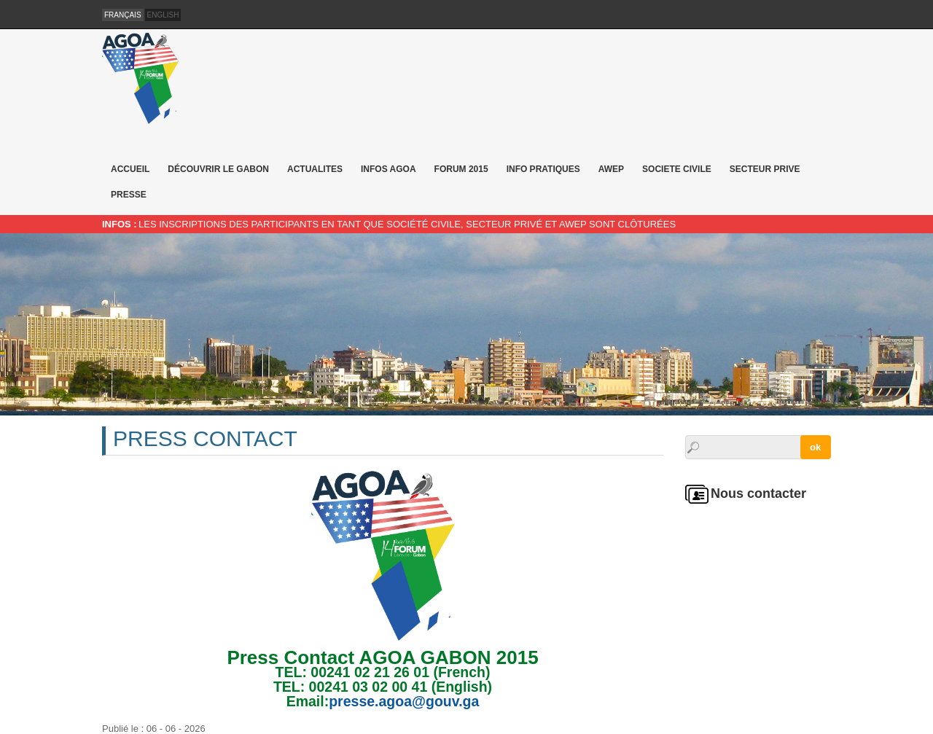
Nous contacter (758, 493)
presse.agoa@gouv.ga (404, 701)
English (163, 15)
